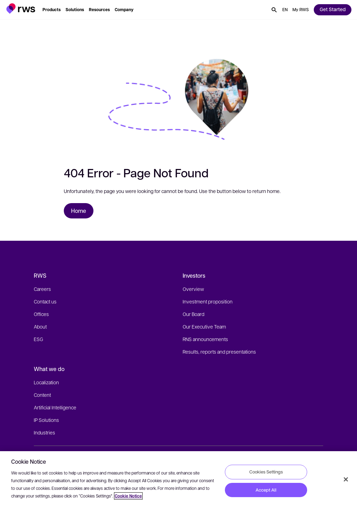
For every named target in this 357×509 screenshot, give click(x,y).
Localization (46, 382)
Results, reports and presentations (219, 351)
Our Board (193, 314)
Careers (42, 289)
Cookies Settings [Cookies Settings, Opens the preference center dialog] (266, 472)
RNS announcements (205, 339)
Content (42, 395)
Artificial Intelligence (55, 407)
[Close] (346, 479)
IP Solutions (46, 420)
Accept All (266, 490)
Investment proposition (208, 301)
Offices (41, 314)
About (40, 326)
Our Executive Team (204, 326)
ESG (38, 339)
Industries (44, 432)
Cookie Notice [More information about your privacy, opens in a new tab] (128, 496)
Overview (193, 289)
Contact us (45, 301)
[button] (21, 8)
